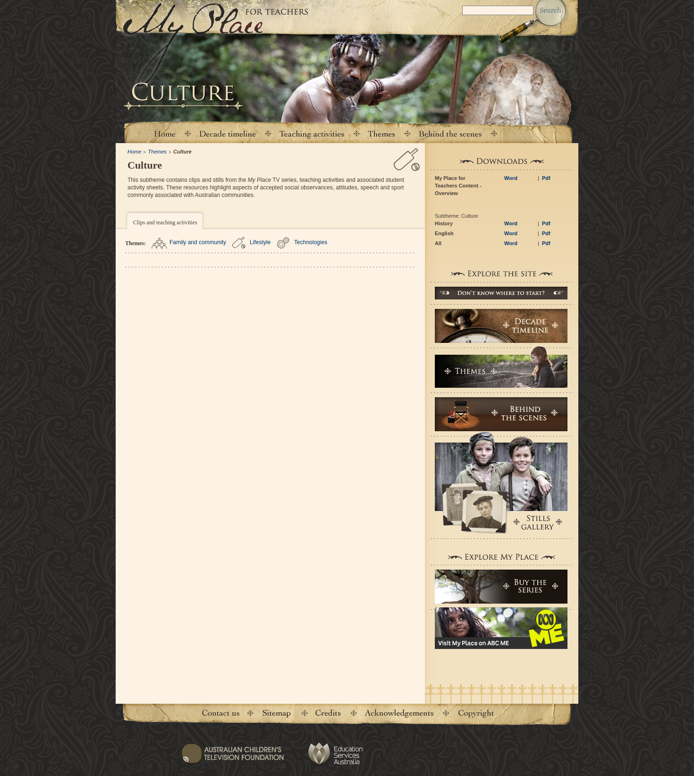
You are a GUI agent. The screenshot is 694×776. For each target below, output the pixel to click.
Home (164, 133)
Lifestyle (260, 242)
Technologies (310, 242)
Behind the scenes (450, 133)
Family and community (197, 242)
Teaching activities (312, 133)
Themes (157, 151)
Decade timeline (228, 133)
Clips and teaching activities (165, 222)
